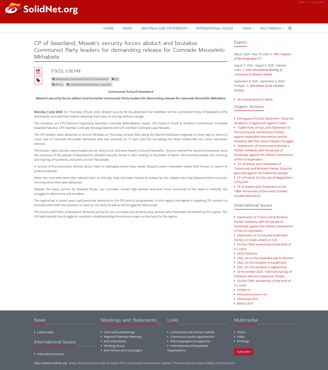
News (127, 28)
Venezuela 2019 (246, 299)
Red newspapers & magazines (188, 341)
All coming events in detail (254, 99)
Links (246, 28)
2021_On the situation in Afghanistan (260, 267)
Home (108, 28)
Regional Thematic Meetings (121, 337)
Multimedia (270, 28)
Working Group (113, 346)
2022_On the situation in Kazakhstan (260, 262)
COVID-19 (242, 290)
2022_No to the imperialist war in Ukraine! (263, 258)
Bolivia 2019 (243, 303)
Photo (240, 332)
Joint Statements (113, 341)
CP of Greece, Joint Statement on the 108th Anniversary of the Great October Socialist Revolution (260, 191)
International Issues (214, 28)
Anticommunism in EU (250, 294)
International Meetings (118, 332)
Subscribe (318, 2)
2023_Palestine (245, 253)
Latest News (44, 332)
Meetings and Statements (164, 28)
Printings (241, 341)
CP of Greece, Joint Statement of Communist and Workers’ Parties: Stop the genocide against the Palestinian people (263, 168)
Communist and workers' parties (191, 332)
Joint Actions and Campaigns (121, 350)
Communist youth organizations (190, 337)
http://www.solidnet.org (50, 363)
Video (239, 337)
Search (303, 2)
